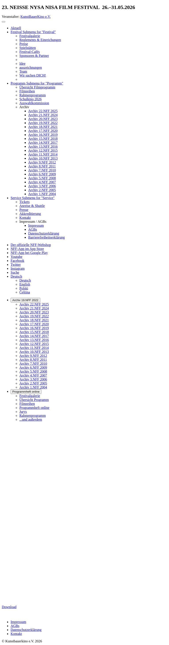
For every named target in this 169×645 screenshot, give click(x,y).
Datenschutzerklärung (26, 630)
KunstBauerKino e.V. (35, 16)
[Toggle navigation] (3, 21)
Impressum (18, 622)
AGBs (15, 626)
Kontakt (16, 634)
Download (9, 607)
